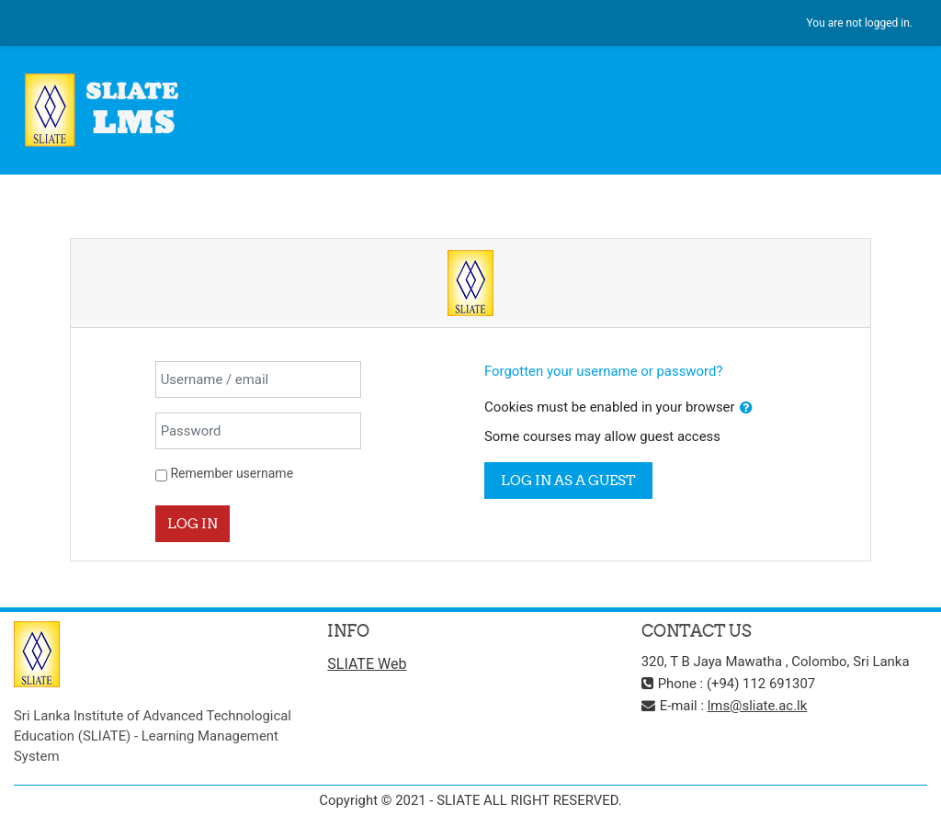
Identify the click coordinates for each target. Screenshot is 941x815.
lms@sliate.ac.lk (758, 705)
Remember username (231, 473)
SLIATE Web (366, 664)
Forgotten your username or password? (603, 371)
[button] (746, 408)
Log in (192, 523)
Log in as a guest (568, 480)
